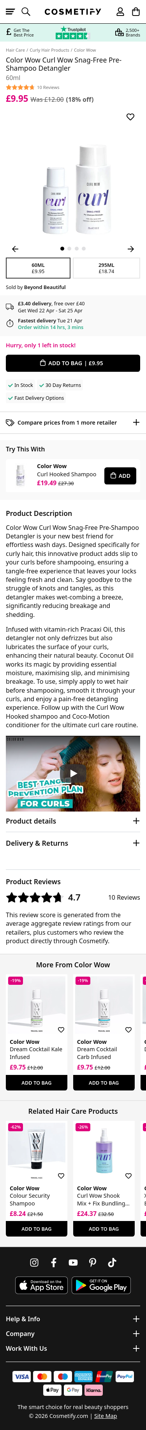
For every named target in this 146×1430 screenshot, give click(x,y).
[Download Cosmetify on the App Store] (41, 1285)
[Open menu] (13, 11)
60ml (38, 268)
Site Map (105, 1416)
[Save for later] (130, 117)
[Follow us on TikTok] (112, 1262)
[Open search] (29, 11)
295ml (106, 268)
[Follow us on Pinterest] (92, 1262)
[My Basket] (132, 11)
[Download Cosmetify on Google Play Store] (101, 1285)
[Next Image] (131, 249)
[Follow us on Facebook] (54, 1262)
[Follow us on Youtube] (73, 1262)
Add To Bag (36, 1082)
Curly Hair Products (49, 50)
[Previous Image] (15, 249)
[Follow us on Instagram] (34, 1262)
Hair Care (15, 50)
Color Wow (85, 50)
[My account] (117, 11)
